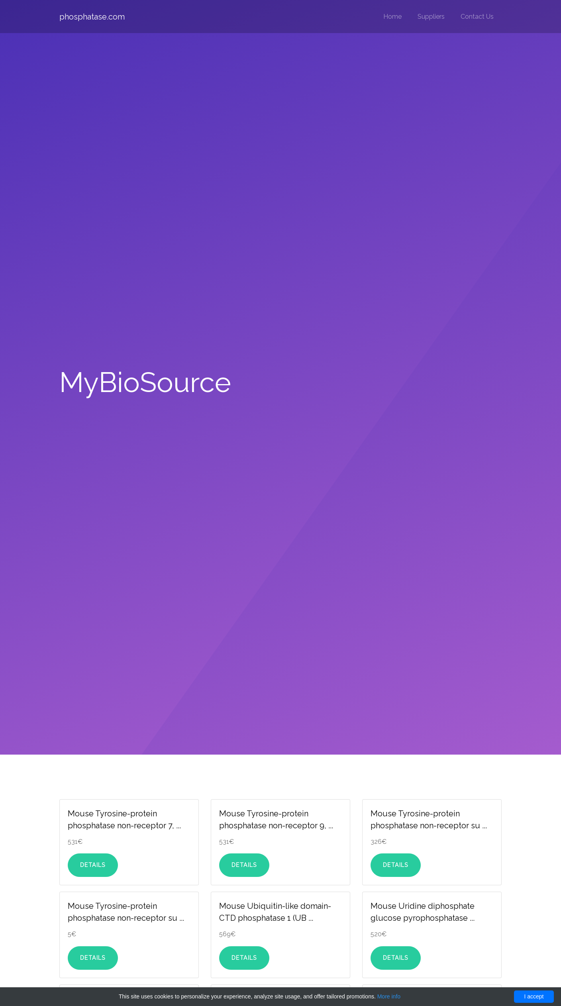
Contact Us (477, 16)
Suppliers (431, 16)
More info (388, 996)
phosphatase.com (92, 17)
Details (93, 865)
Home (392, 16)
